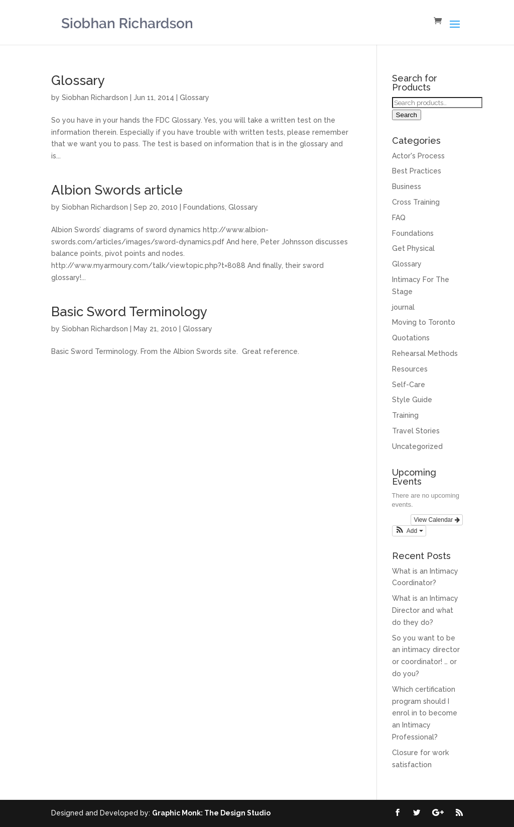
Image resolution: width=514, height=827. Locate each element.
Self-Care (408, 385)
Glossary (78, 80)
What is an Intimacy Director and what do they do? (425, 610)
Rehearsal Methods (425, 353)
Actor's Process (418, 156)
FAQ (399, 218)
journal (403, 307)
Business (406, 186)
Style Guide (412, 400)
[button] (409, 531)
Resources (410, 369)
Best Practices (416, 171)
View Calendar (436, 519)
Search (406, 115)
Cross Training (416, 202)
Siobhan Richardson (95, 98)
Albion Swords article (117, 190)
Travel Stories (416, 431)
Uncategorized (417, 446)
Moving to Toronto (423, 322)
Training (405, 415)
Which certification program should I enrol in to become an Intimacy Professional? (424, 713)
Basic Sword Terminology (129, 311)
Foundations (204, 207)
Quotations (411, 338)
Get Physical (413, 248)
